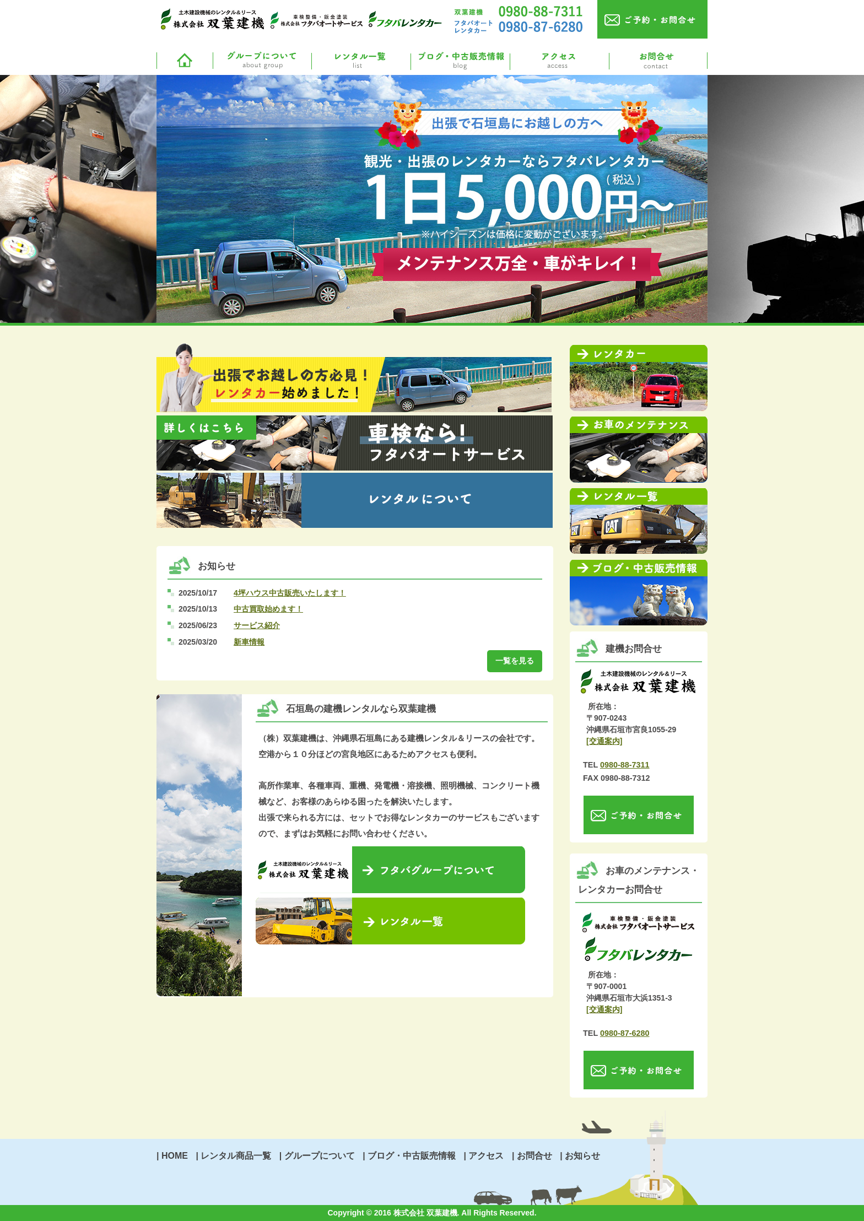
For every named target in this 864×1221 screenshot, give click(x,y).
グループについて (261, 61)
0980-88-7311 (625, 764)
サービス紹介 (257, 625)
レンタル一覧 (360, 61)
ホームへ (184, 61)
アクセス (558, 61)
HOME (174, 1155)
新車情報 (249, 641)
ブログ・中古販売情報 (459, 61)
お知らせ (582, 1155)
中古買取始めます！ (268, 608)
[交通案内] (604, 741)
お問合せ (658, 61)
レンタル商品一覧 (236, 1155)
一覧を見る (514, 660)
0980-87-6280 (625, 1033)
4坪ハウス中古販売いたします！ (290, 592)
